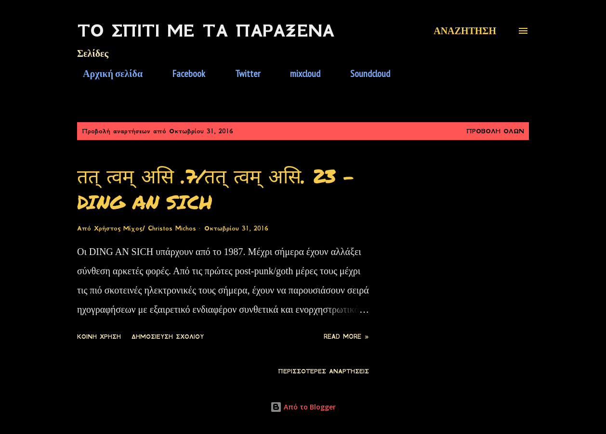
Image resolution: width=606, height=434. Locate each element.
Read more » (346, 337)
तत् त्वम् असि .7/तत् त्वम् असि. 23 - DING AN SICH (216, 188)
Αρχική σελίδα (107, 73)
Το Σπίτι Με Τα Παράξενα (205, 31)
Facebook (183, 73)
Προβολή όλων (495, 131)
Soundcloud (364, 73)
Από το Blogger (303, 406)
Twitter (241, 73)
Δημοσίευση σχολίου (168, 337)
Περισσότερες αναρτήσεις (323, 371)
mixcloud (299, 73)
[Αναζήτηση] (465, 30)
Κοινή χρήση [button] (99, 337)
